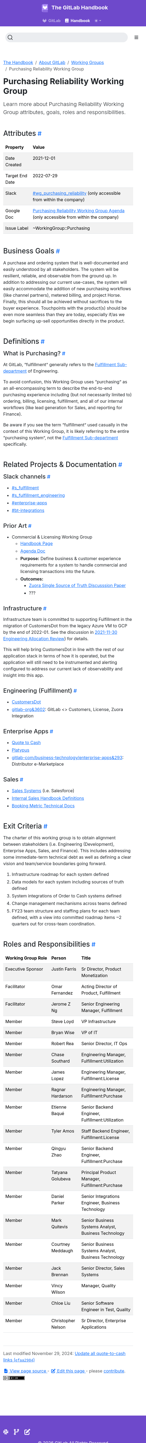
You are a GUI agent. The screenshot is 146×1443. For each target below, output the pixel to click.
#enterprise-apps (29, 502)
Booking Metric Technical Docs (43, 805)
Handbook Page (36, 543)
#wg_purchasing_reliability (59, 193)
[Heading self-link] (39, 133)
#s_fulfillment (25, 487)
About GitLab (52, 62)
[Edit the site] (27, 1431)
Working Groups (87, 62)
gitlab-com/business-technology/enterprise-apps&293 (67, 757)
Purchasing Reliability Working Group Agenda (78, 210)
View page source (25, 1371)
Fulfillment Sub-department (90, 437)
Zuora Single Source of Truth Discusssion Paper (77, 585)
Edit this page (68, 1371)
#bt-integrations (28, 510)
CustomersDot (26, 702)
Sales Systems (26, 790)
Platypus (20, 750)
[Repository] (16, 1431)
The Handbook (18, 62)
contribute (114, 1371)
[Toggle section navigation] (136, 37)
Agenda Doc (32, 551)
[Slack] (5, 1431)
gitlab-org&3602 (28, 709)
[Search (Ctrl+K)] (66, 37)
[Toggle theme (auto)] (97, 21)
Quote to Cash (26, 742)
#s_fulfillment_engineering (38, 495)
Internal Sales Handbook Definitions (48, 798)
